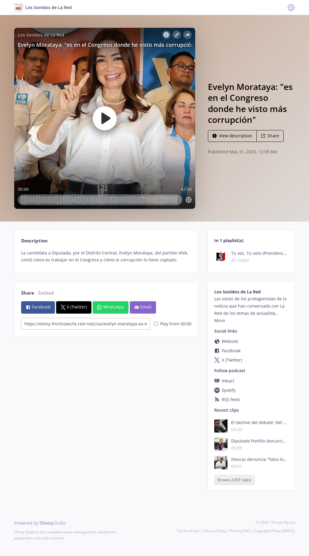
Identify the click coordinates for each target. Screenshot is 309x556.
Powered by (40, 523)
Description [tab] (34, 241)
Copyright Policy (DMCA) (274, 530)
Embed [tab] (46, 293)
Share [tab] (27, 293)
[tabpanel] (106, 256)
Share (270, 136)
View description (232, 136)
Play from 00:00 (172, 324)
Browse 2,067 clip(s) (234, 480)
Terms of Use (188, 530)
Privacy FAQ (240, 530)
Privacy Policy (214, 530)
